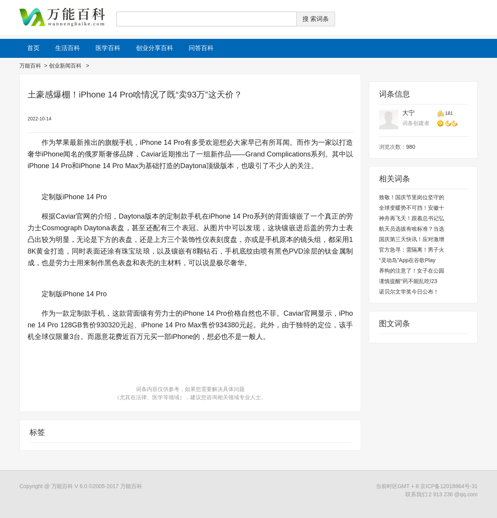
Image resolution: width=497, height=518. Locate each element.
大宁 (408, 113)
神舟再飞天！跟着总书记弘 (411, 218)
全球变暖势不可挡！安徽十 (411, 208)
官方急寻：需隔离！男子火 (411, 250)
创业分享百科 (154, 48)
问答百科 (201, 48)
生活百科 (67, 48)
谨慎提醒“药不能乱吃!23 (408, 281)
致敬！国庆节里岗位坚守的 (411, 197)
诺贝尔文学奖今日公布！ (409, 292)
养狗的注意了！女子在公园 (411, 271)
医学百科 (108, 48)
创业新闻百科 (66, 66)
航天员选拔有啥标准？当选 (411, 229)
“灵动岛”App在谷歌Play (407, 260)
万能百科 (30, 66)
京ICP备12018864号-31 (449, 486)
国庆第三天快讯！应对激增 (411, 239)
